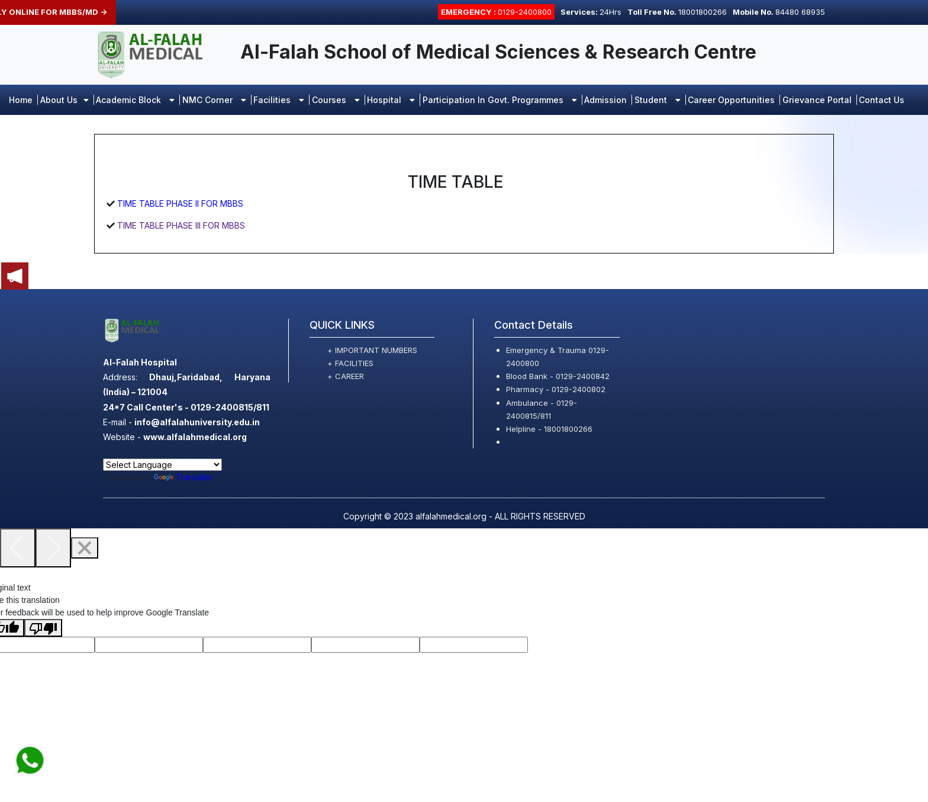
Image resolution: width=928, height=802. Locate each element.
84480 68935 (779, 12)
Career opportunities (731, 100)
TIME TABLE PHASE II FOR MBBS (179, 203)
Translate (183, 477)
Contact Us (881, 100)
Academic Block (135, 100)
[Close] (84, 548)
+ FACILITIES (350, 363)
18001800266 (677, 12)
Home (21, 100)
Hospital (391, 100)
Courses (336, 100)
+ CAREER (345, 376)
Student (657, 100)
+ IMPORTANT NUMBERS (372, 350)
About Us (64, 100)
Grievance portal (817, 100)
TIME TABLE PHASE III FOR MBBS (180, 225)
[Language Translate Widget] (162, 464)
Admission (605, 100)
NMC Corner (214, 100)
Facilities (278, 100)
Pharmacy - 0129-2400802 (555, 389)
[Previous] (18, 547)
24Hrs (590, 12)
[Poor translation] (43, 628)
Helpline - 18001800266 (549, 429)
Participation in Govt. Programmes (500, 100)
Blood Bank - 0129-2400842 (558, 376)
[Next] (53, 547)
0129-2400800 (496, 12)
